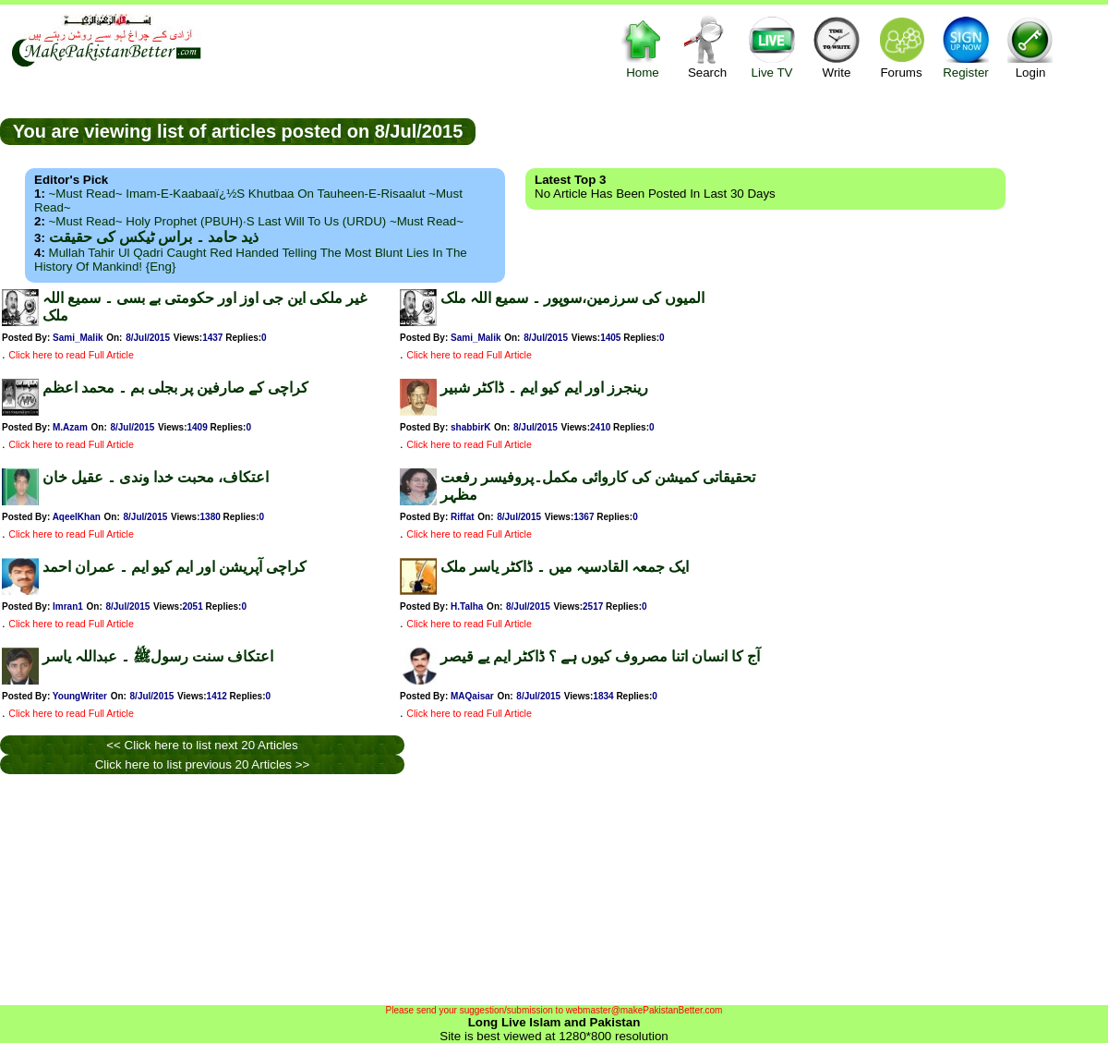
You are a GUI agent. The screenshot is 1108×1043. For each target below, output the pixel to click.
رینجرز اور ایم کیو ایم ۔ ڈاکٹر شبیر (544, 387)
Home (643, 46)
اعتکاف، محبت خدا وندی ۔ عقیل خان (155, 477)
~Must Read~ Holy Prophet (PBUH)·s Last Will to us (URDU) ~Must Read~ (256, 221)
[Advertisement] (792, 130)
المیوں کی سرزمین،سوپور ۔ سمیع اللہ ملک (572, 298)
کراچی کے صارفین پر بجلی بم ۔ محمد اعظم (175, 387)
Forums (901, 46)
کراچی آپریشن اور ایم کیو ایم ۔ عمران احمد (174, 567)
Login (1030, 46)
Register (966, 46)
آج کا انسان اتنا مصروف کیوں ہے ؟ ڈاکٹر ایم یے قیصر (600, 656)
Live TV (772, 46)
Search (707, 46)
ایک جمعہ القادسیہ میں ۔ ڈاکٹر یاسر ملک (564, 567)
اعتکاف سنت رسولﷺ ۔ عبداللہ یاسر (157, 656)
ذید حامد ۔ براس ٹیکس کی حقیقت (154, 237)
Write (836, 46)
